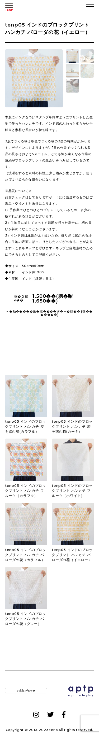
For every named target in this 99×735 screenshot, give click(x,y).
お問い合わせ (26, 691)
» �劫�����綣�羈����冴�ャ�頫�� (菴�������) (49, 313)
